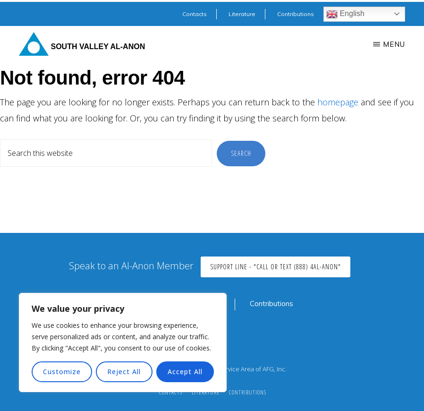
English (345, 14)
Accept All (185, 371)
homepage (337, 102)
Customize (62, 371)
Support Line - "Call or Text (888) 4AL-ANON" (275, 266)
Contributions (271, 303)
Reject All (124, 371)
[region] (123, 342)
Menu (394, 44)
